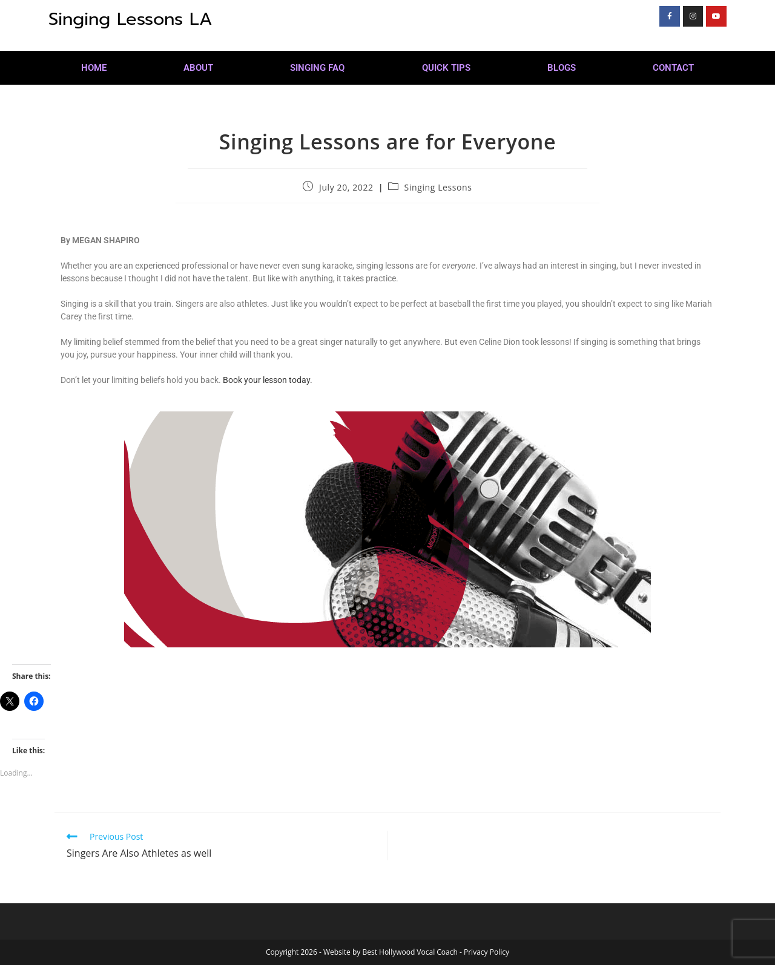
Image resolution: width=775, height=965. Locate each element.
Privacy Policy (486, 952)
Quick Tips (446, 67)
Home (94, 67)
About (198, 67)
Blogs (561, 67)
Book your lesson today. (267, 380)
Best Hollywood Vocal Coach (409, 952)
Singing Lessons (438, 187)
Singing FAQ (317, 67)
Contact (673, 67)
